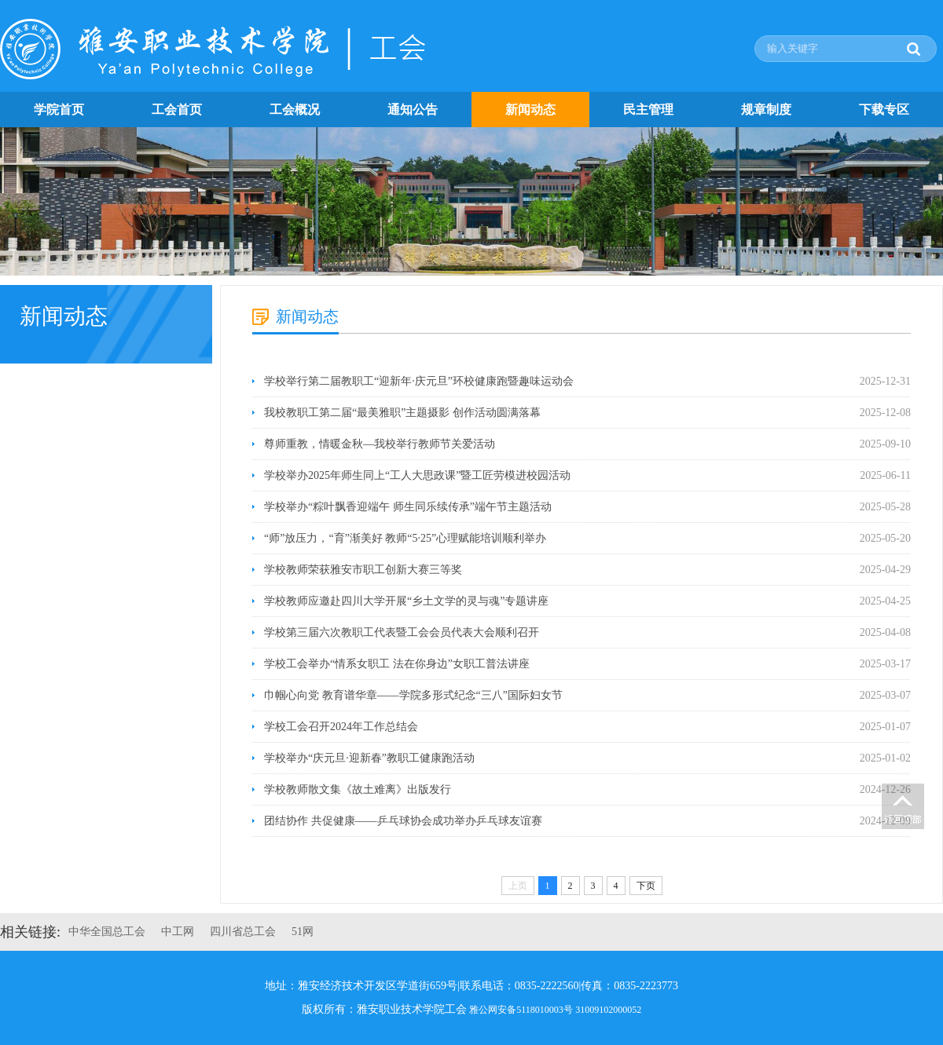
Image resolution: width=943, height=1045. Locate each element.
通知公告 (412, 109)
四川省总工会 (243, 931)
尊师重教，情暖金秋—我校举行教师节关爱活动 (379, 444)
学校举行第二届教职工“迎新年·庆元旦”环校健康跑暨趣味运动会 (419, 381)
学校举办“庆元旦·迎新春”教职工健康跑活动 (369, 758)
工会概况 (295, 109)
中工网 (177, 931)
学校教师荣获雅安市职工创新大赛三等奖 (363, 569)
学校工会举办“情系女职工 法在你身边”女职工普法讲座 (397, 664)
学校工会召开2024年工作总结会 (341, 727)
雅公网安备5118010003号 (521, 1009)
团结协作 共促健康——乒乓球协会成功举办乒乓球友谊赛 (403, 821)
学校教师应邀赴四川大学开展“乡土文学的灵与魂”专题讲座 (406, 601)
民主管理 (648, 109)
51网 (303, 931)
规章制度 (766, 109)
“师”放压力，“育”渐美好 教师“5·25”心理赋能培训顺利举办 (405, 538)
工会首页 (177, 109)
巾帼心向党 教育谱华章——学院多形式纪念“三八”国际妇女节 (413, 695)
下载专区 (884, 109)
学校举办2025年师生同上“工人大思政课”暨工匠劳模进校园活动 (417, 475)
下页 (646, 885)
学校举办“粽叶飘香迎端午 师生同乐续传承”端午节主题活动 (408, 507)
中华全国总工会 (106, 931)
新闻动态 (530, 109)
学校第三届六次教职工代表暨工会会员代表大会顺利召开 (401, 632)
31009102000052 (608, 1009)
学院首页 (59, 109)
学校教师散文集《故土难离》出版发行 (357, 789)
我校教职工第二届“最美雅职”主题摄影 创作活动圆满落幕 (402, 412)
